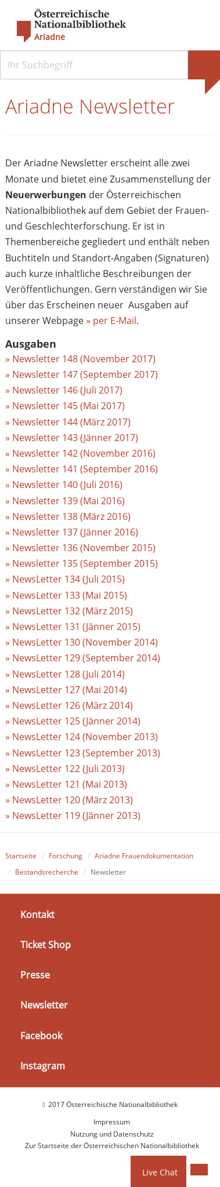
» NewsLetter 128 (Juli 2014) (65, 674)
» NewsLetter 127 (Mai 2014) (66, 689)
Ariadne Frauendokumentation (144, 856)
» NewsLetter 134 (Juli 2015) (65, 579)
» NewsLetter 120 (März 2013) (69, 799)
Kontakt (37, 914)
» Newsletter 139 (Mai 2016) (65, 500)
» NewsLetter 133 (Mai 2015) (66, 595)
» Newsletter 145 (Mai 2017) (65, 405)
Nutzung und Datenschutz (112, 1134)
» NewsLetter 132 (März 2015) (69, 611)
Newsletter (44, 1005)
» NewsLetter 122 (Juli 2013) (65, 768)
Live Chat (160, 1172)
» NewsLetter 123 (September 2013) (82, 753)
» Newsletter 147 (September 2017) (81, 374)
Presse (35, 974)
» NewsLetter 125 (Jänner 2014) (72, 721)
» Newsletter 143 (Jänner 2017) (71, 437)
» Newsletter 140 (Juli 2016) (63, 484)
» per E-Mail (111, 320)
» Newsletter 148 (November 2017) (80, 358)
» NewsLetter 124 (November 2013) (81, 736)
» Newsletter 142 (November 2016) (80, 453)
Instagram (42, 1065)
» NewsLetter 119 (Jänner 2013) (72, 815)
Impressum (111, 1122)
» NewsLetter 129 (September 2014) (82, 657)
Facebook (41, 1035)
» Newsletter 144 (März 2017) (68, 422)
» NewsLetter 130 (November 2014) (81, 642)
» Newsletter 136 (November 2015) (80, 547)
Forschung (65, 856)
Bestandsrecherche (46, 872)
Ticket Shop (45, 944)
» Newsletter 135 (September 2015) (81, 563)
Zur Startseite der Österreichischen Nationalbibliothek (112, 1145)
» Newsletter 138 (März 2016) (68, 516)
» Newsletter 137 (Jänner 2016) (71, 532)
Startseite (21, 856)
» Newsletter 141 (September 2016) (81, 469)
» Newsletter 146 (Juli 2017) (63, 390)
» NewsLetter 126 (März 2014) (69, 705)
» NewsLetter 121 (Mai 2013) (66, 784)
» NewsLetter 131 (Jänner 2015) (72, 626)
